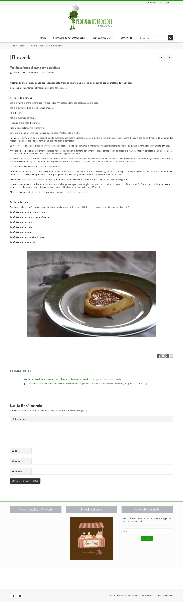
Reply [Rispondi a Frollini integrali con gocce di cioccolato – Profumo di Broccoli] (118, 379)
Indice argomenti (103, 37)
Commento (19, 419)
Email (17, 461)
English (164, 2)
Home (42, 37)
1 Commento (32, 72)
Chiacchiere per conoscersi (69, 37)
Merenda (23, 45)
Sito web (17, 471)
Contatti (126, 37)
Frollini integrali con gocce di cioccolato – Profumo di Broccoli (56, 379)
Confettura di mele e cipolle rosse (27, 237)
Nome (17, 451)
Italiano (152, 2)
